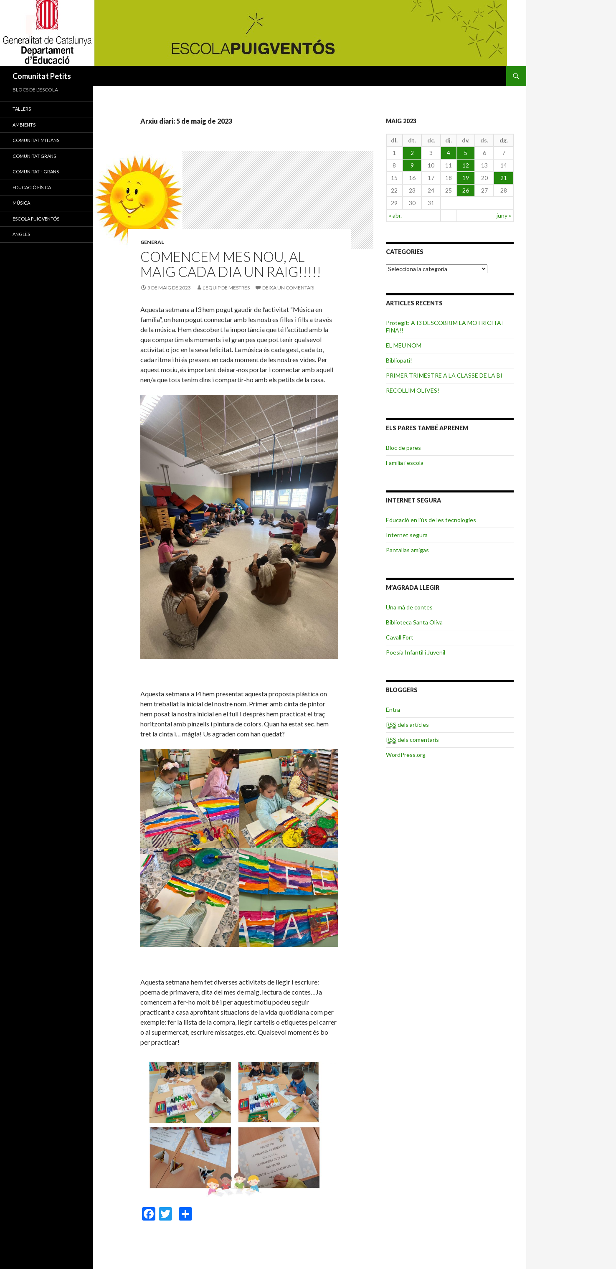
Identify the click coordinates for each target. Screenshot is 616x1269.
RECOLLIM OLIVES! (412, 390)
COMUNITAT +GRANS (36, 171)
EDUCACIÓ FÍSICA (32, 187)
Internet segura (407, 534)
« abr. (395, 215)
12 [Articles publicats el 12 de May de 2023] (465, 165)
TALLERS (22, 109)
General (152, 242)
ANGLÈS (21, 234)
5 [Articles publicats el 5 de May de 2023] (465, 152)
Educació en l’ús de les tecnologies (431, 519)
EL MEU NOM (403, 345)
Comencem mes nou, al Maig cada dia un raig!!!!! (230, 264)
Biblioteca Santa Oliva (414, 622)
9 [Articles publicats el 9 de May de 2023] (412, 165)
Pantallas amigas (407, 549)
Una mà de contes (409, 607)
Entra (393, 709)
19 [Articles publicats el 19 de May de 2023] (465, 177)
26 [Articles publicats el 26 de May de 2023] (465, 190)
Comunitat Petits (42, 76)
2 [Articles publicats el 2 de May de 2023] (412, 152)
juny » (504, 215)
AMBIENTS (24, 124)
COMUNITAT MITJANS (36, 140)
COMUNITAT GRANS (34, 156)
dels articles (407, 724)
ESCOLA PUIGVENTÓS (36, 218)
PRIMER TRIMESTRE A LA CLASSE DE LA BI (444, 375)
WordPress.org (406, 754)
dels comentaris (412, 740)
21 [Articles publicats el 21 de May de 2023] (503, 177)
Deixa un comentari (288, 287)
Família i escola (404, 462)
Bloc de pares (403, 447)
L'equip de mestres (226, 287)
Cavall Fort (399, 637)
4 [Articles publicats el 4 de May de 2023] (448, 152)
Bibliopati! (399, 360)
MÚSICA (21, 203)
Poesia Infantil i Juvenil (415, 652)
